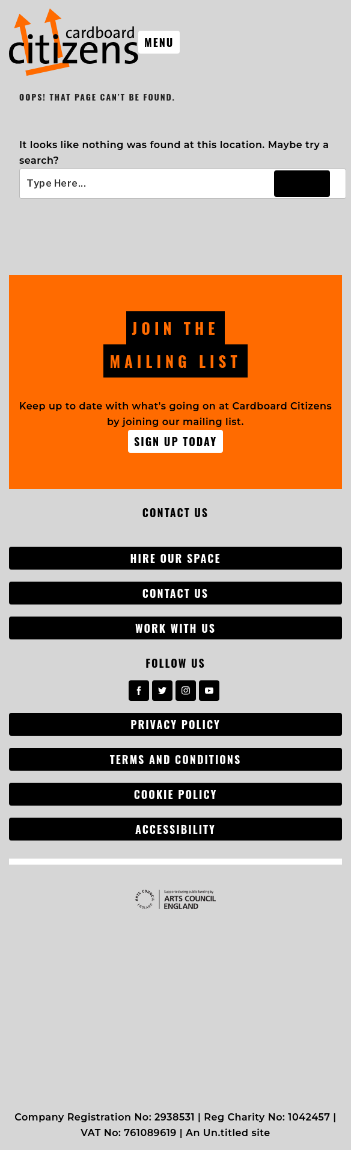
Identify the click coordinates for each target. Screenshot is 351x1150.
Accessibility (175, 829)
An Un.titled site (228, 1133)
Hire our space (175, 558)
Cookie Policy (176, 794)
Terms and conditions (175, 759)
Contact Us (175, 593)
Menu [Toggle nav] (159, 42)
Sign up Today (175, 441)
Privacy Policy (175, 724)
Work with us (175, 628)
